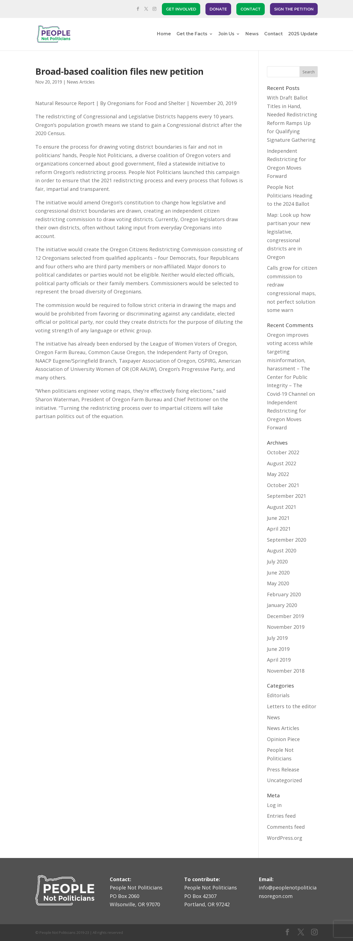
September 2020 (286, 539)
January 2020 (282, 605)
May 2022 (278, 474)
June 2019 (278, 649)
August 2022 (281, 463)
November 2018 (285, 670)
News (252, 34)
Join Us (226, 34)
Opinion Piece (283, 739)
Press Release (283, 769)
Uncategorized (284, 780)
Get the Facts (191, 34)
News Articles (81, 82)
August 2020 (281, 550)
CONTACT (250, 9)
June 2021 (278, 518)
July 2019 (277, 638)
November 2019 (285, 627)
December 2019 (285, 616)
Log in (274, 805)
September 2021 (286, 496)
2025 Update (303, 34)
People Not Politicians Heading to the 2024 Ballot (289, 195)
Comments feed (286, 827)
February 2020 (284, 594)
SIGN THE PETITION (294, 9)
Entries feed (281, 815)
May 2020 (278, 583)
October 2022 (283, 452)
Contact (273, 34)
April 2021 (279, 528)
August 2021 (281, 507)
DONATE (218, 9)
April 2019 (279, 659)
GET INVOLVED (181, 9)
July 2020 (277, 561)
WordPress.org (284, 838)
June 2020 (278, 572)
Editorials (278, 695)
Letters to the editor (291, 706)
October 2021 (283, 485)
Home (164, 34)
